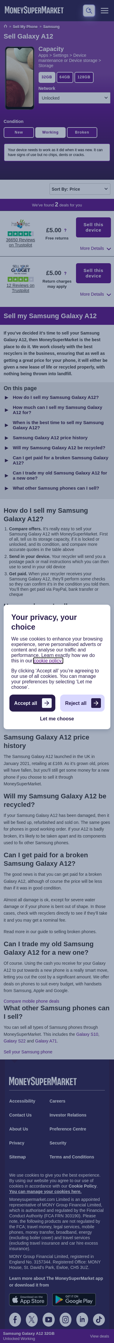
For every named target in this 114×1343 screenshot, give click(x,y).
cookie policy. (48, 660)
